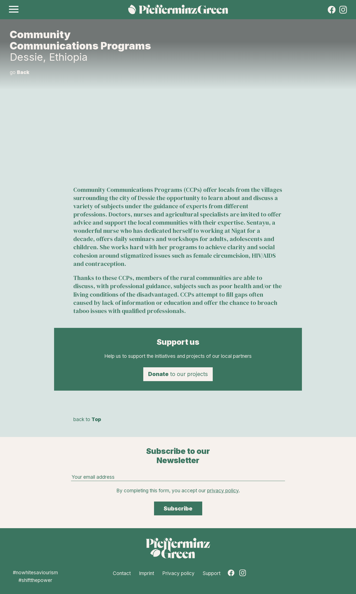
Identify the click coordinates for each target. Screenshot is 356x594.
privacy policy (223, 491)
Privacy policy (178, 573)
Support (211, 573)
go (19, 72)
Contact (122, 573)
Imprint (146, 573)
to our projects (178, 374)
